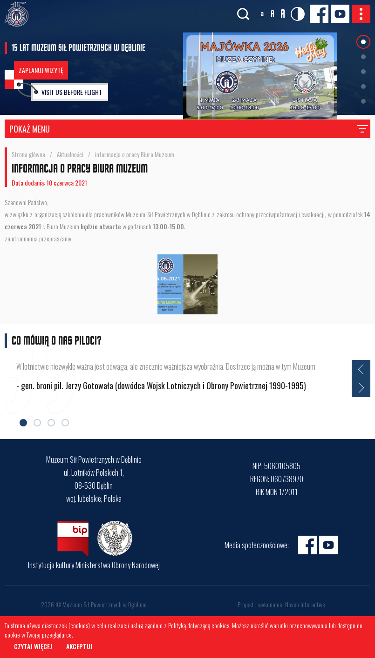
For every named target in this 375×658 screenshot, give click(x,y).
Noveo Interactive (305, 604)
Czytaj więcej (33, 646)
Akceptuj (79, 646)
